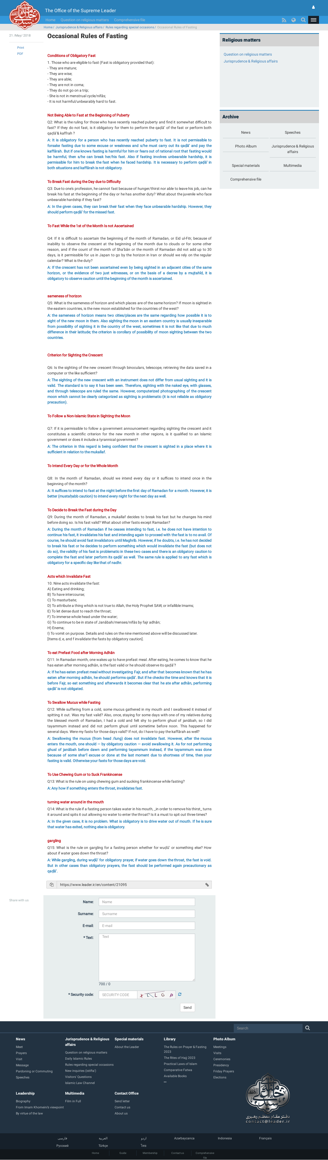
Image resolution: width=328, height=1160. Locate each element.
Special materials (129, 1039)
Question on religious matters (85, 20)
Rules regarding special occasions (130, 27)
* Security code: (80, 994)
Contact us (177, 1153)
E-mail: (88, 926)
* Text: (88, 937)
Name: (88, 902)
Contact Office (127, 1093)
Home (50, 20)
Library (170, 1039)
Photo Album (224, 1039)
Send (187, 1007)
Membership (150, 1153)
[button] (313, 20)
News (20, 1039)
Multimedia (74, 1093)
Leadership (25, 1093)
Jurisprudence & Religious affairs (79, 27)
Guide (122, 1153)
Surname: (85, 914)
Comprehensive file (129, 20)
